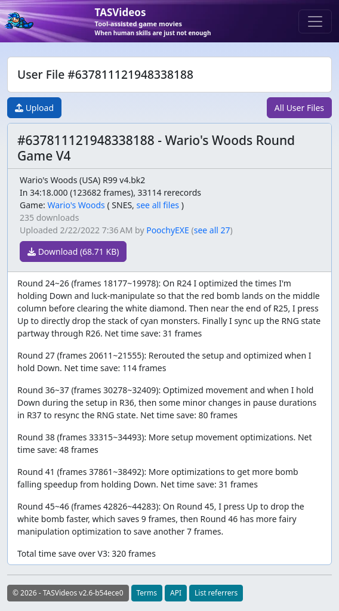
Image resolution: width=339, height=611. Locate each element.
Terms (147, 593)
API (175, 593)
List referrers (216, 593)
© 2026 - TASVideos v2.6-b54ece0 (68, 593)
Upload (34, 107)
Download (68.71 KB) (73, 251)
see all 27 (212, 230)
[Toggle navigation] (315, 21)
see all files (158, 205)
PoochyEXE (167, 230)
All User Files (299, 107)
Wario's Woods (75, 205)
